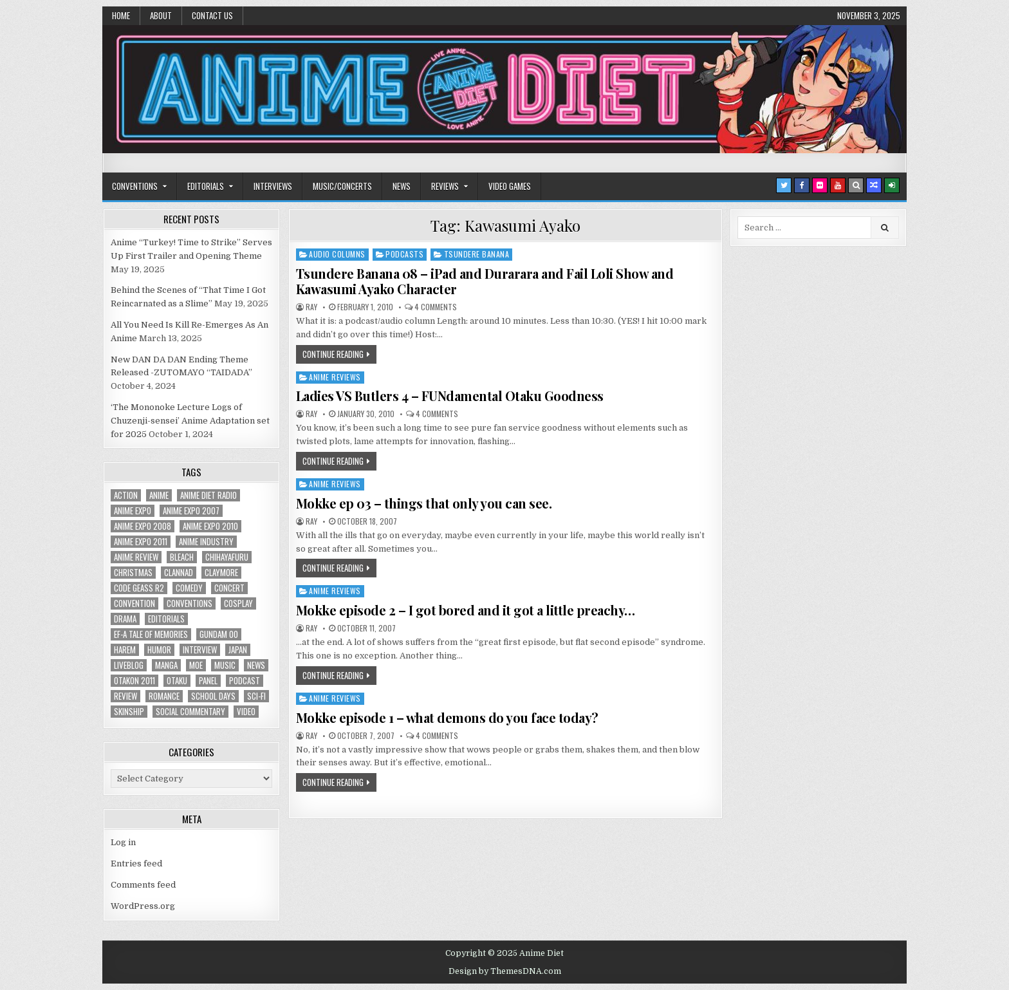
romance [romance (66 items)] (164, 696)
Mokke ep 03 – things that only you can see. (424, 503)
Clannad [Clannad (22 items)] (178, 572)
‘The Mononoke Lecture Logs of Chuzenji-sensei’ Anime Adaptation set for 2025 (190, 420)
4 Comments (435, 307)
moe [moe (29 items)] (196, 665)
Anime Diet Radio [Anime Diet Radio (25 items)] (208, 495)
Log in (123, 842)
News (402, 186)
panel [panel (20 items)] (208, 681)
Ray (311, 307)
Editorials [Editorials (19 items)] (166, 619)
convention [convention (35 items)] (134, 603)
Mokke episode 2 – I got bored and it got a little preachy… (465, 610)
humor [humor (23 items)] (159, 650)
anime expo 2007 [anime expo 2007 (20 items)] (191, 511)
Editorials (205, 186)
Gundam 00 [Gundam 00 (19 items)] (218, 634)
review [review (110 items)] (125, 696)
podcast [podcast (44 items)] (244, 681)
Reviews (445, 186)
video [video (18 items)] (246, 711)
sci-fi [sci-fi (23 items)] (256, 696)
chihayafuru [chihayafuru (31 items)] (226, 557)
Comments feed (143, 885)
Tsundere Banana (477, 253)
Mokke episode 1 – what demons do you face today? (447, 717)
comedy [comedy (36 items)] (189, 588)
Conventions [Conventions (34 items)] (189, 603)
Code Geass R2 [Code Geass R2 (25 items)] (139, 588)
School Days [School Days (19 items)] (213, 696)
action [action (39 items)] (126, 495)
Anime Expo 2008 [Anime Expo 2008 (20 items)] (142, 526)
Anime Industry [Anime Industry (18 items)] (206, 542)
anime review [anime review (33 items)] (136, 557)
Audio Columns (337, 253)
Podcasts (404, 253)
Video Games (509, 186)
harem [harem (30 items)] (125, 650)
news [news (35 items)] (256, 665)
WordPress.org (143, 906)
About (161, 15)
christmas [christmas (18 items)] (133, 572)
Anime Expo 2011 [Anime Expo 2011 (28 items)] (140, 542)
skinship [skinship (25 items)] (129, 711)
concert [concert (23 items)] (229, 588)
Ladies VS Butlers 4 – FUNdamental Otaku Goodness (450, 395)
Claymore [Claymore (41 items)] (221, 572)
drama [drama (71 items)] (125, 619)
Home (121, 15)
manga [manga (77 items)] (166, 665)
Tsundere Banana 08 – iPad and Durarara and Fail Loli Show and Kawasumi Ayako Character (485, 281)
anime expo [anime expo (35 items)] (132, 511)
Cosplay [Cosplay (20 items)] (238, 603)
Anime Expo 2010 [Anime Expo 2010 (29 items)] (210, 526)
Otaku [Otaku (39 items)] (177, 681)
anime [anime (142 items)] (159, 495)
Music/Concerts (342, 186)
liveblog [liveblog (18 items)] (128, 665)
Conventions (135, 186)
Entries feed (136, 863)
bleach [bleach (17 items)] (182, 557)
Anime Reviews (335, 376)
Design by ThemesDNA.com (505, 971)
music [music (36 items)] (225, 665)
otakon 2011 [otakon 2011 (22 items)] (134, 681)
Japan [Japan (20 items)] (237, 650)
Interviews (273, 186)
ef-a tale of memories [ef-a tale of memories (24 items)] (151, 634)
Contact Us (212, 15)
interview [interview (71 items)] (200, 650)
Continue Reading (333, 354)
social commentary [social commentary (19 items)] (190, 711)
